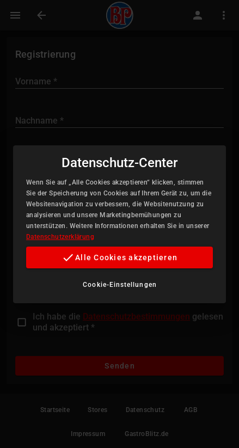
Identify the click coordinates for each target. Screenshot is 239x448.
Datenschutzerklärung (60, 237)
